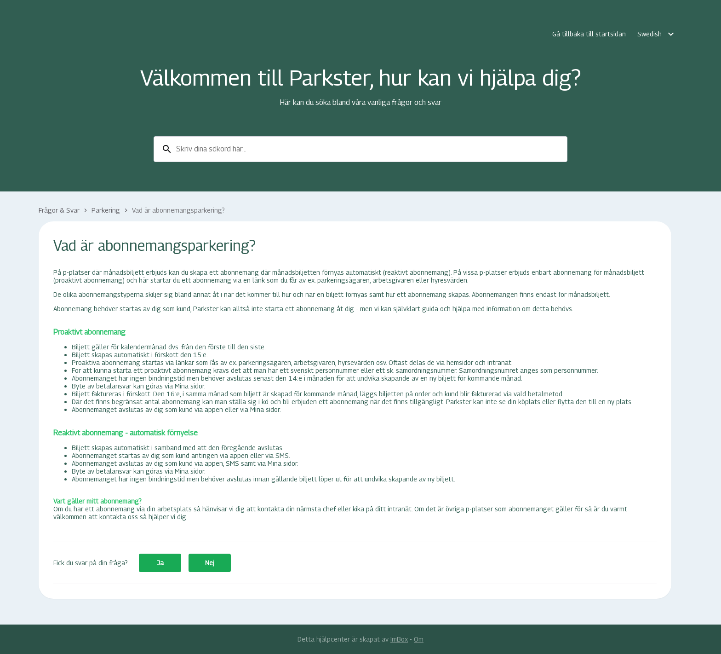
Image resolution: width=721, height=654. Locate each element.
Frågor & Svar (59, 210)
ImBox (399, 639)
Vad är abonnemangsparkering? (178, 210)
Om (418, 639)
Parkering (106, 210)
